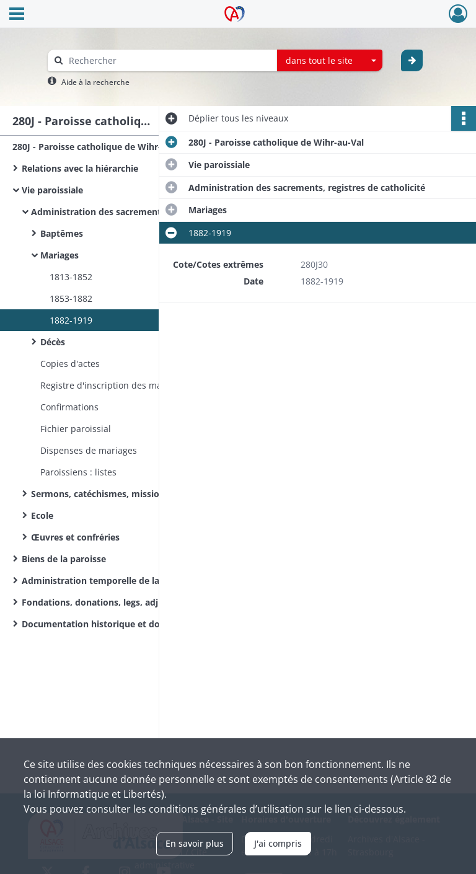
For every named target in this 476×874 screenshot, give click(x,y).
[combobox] (329, 61)
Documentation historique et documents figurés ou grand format (146, 624)
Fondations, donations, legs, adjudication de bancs (130, 602)
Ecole (42, 515)
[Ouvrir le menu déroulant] (16, 14)
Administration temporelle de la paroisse (110, 580)
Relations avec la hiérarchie (80, 168)
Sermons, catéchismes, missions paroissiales (126, 494)
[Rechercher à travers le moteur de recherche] (168, 60)
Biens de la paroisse (64, 559)
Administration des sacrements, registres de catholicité (149, 212)
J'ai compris (278, 843)
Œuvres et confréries (75, 537)
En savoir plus (194, 843)
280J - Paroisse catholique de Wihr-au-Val (100, 146)
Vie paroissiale (52, 190)
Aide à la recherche (95, 82)
